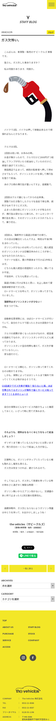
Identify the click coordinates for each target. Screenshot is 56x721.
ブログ (51, 32)
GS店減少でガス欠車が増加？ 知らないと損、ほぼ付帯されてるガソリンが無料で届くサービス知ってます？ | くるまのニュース (27, 390)
